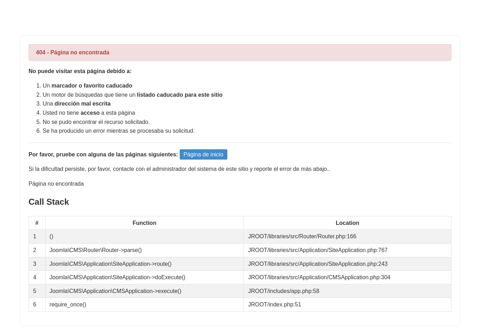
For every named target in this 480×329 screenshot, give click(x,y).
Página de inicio (203, 154)
